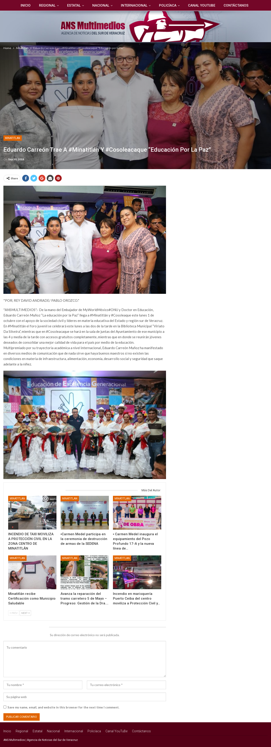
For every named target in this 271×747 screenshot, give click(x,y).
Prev (13, 612)
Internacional (134, 5)
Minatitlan (12, 138)
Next (25, 612)
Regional (47, 5)
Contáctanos (236, 5)
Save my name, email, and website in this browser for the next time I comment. (63, 707)
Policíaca (167, 5)
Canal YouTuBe (201, 5)
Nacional (100, 5)
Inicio (26, 5)
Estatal (74, 5)
